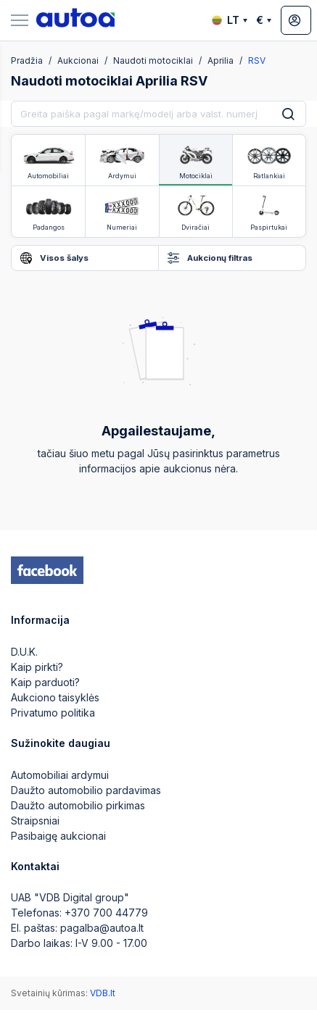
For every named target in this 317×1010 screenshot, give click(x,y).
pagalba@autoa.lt (102, 928)
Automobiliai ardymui (60, 775)
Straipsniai (35, 820)
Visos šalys (54, 258)
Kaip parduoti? (45, 682)
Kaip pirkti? (37, 667)
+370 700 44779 (106, 912)
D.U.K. (24, 652)
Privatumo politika (53, 712)
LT (229, 20)
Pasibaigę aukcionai (58, 836)
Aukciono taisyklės (55, 697)
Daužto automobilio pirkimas (78, 805)
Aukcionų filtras (210, 258)
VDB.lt (102, 993)
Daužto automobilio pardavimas (86, 790)
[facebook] (47, 570)
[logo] (75, 20)
